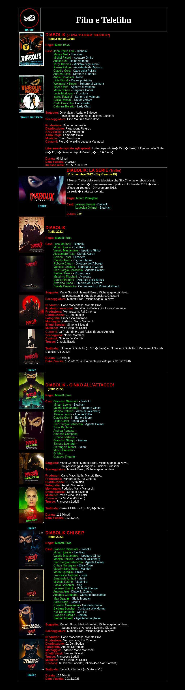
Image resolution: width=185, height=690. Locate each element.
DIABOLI (79, 385)
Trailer (42, 205)
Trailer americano (31, 116)
